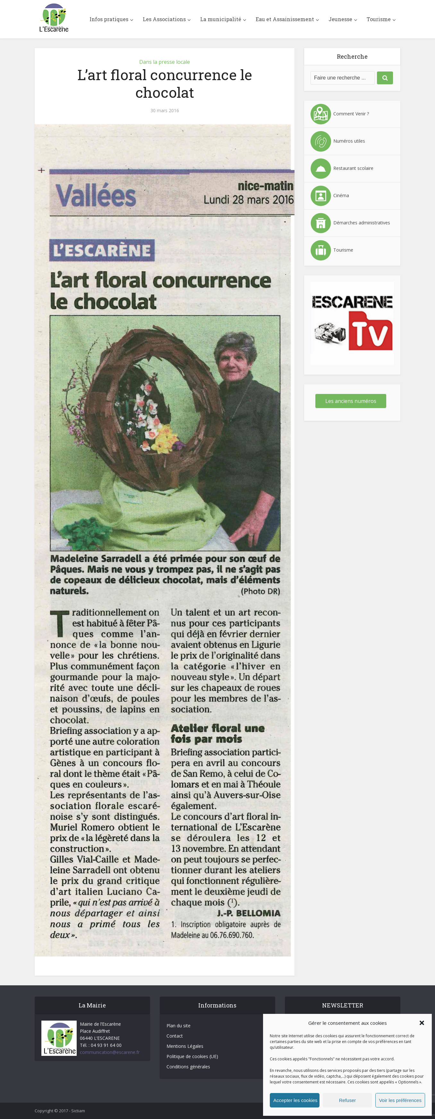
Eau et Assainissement (285, 19)
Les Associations (164, 19)
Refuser (347, 1100)
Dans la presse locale (164, 61)
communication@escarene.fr (110, 1052)
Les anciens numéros (350, 401)
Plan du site (178, 1026)
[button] (422, 1023)
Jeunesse (340, 19)
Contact (174, 1036)
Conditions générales (188, 1067)
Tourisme (379, 19)
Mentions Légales (184, 1046)
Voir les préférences (400, 1100)
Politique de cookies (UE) (192, 1056)
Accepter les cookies (295, 1100)
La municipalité (220, 19)
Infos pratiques (109, 19)
